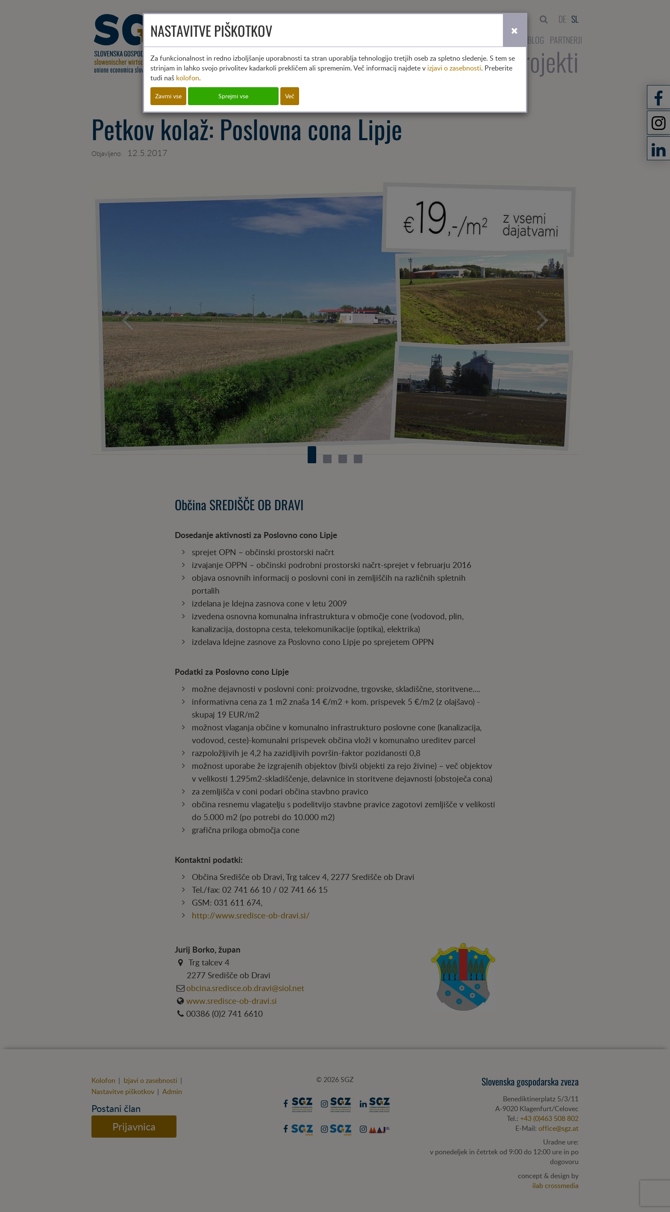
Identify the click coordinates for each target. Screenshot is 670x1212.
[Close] (514, 30)
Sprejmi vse (233, 96)
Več (289, 96)
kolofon (187, 77)
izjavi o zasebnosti (454, 68)
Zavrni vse (168, 96)
